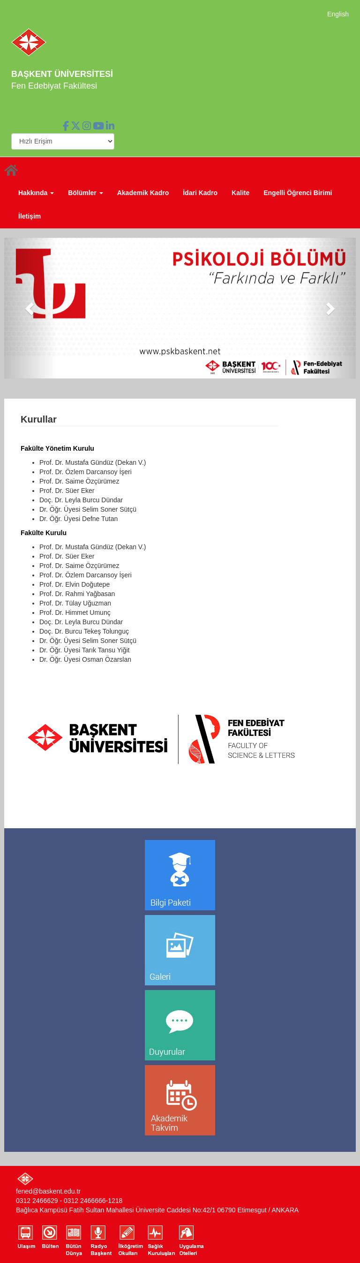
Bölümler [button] (85, 193)
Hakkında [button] (36, 193)
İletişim (29, 216)
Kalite (240, 193)
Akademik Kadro (143, 193)
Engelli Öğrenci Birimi (297, 193)
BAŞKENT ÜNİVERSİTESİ (62, 74)
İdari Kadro (200, 193)
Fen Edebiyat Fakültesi (54, 86)
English (338, 14)
